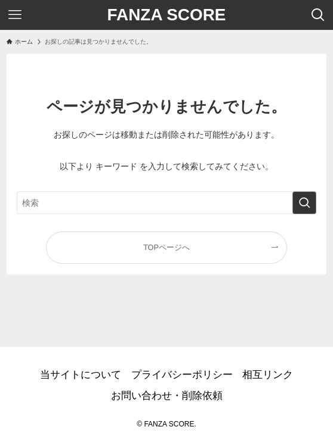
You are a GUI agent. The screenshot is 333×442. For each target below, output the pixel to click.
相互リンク (267, 374)
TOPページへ (166, 247)
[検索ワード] (166, 202)
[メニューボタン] (15, 15)
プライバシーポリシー (182, 374)
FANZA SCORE (166, 15)
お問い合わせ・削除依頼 (167, 395)
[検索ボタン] (318, 15)
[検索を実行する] (304, 202)
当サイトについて (80, 374)
